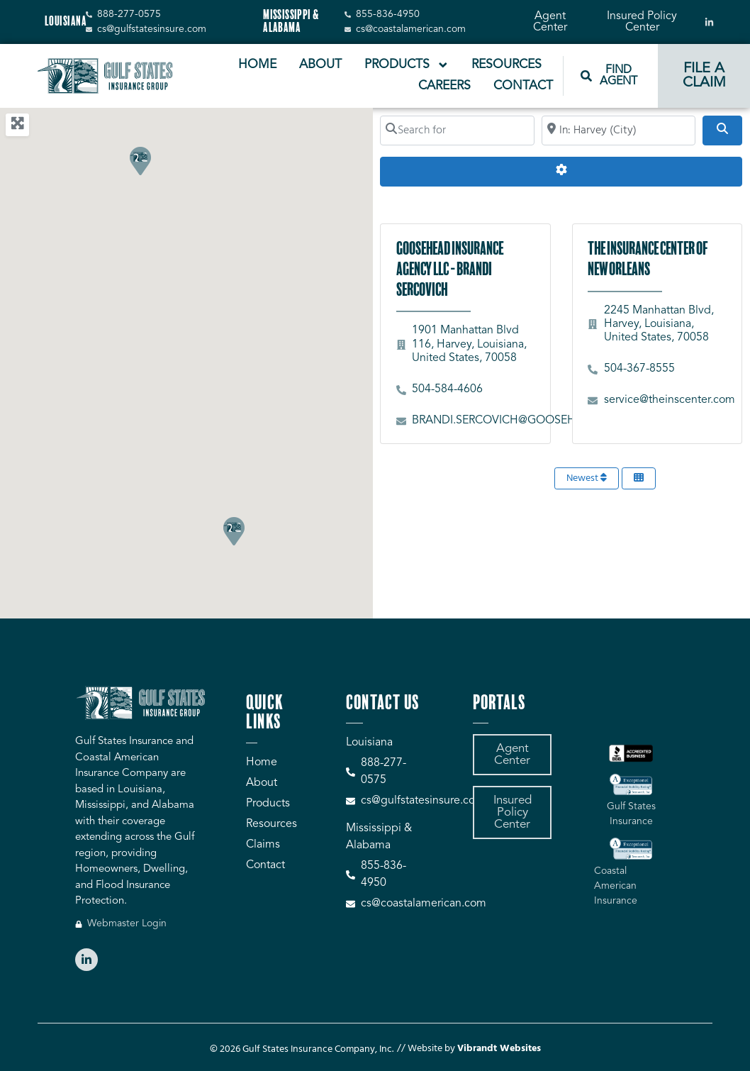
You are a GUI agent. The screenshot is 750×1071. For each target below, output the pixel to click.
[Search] (722, 130)
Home (257, 65)
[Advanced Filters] (561, 172)
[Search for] (457, 130)
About (320, 65)
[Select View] (639, 478)
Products (406, 65)
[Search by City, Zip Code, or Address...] (618, 130)
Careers (444, 86)
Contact (523, 86)
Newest (586, 478)
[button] (233, 530)
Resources (506, 65)
